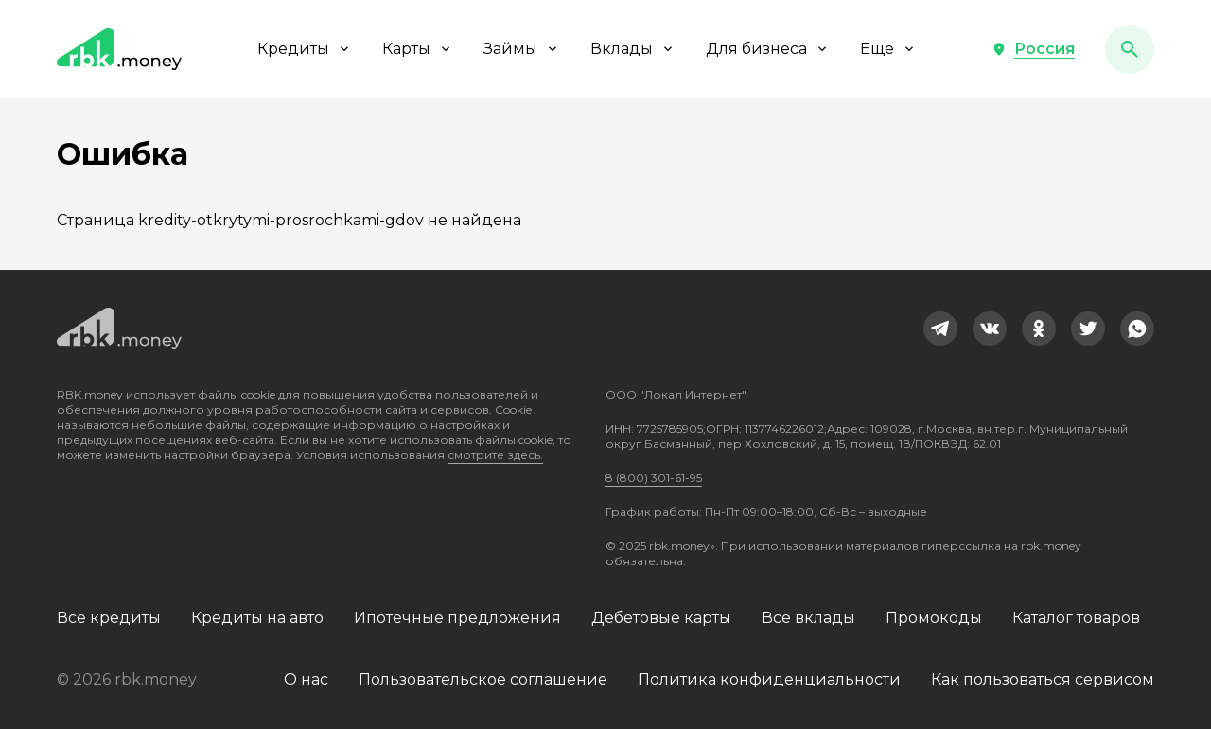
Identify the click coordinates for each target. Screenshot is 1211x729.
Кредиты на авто (257, 618)
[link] (940, 328)
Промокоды (934, 618)
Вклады (633, 49)
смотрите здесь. (495, 455)
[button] (1033, 49)
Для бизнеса (768, 49)
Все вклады (808, 618)
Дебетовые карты (661, 618)
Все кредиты (109, 618)
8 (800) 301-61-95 (654, 478)
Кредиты (304, 49)
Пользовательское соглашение (483, 679)
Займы (521, 49)
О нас (306, 679)
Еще (888, 49)
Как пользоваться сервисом (1042, 679)
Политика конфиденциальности (769, 679)
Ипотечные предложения (457, 618)
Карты (417, 49)
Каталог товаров (1076, 618)
